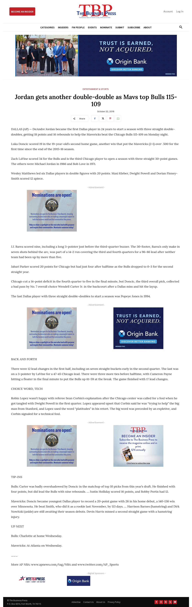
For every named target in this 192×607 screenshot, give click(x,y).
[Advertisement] (138, 213)
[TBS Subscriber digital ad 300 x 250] (138, 446)
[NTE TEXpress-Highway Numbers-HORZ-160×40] (32, 579)
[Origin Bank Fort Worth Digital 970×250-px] (96, 55)
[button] (179, 27)
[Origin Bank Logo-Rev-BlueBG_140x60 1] (78, 581)
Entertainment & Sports (96, 89)
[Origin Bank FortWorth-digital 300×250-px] (138, 328)
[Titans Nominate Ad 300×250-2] (52, 211)
